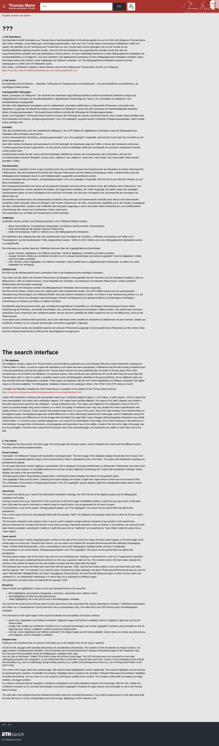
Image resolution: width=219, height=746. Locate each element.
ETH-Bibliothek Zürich (11, 740)
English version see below (16, 15)
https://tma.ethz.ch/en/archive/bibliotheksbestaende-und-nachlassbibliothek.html (42, 392)
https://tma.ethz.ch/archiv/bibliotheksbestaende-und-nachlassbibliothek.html (39, 70)
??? (22, 6)
